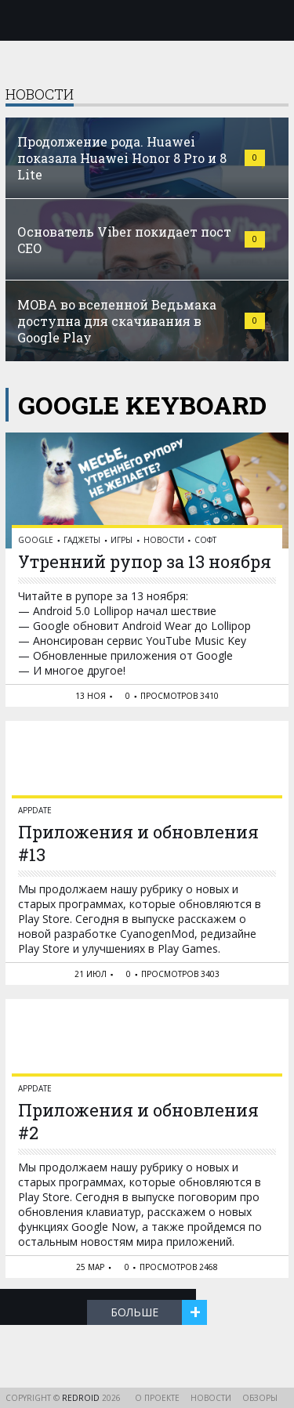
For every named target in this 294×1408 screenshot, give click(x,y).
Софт (205, 539)
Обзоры (260, 1397)
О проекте (157, 1397)
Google (35, 539)
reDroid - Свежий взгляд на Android (147, 19)
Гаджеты (82, 539)
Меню (21, 20)
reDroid (82, 1397)
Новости (163, 539)
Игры (121, 539)
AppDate (35, 810)
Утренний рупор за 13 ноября (144, 561)
